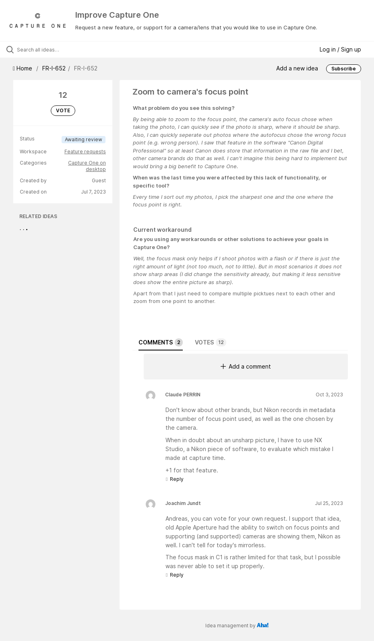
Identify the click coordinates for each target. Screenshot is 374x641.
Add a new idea (297, 68)
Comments (160, 342)
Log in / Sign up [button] (340, 49)
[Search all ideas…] (54, 49)
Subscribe (343, 69)
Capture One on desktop (87, 166)
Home (23, 68)
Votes (210, 342)
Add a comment (246, 366)
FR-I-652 (54, 68)
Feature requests (85, 151)
